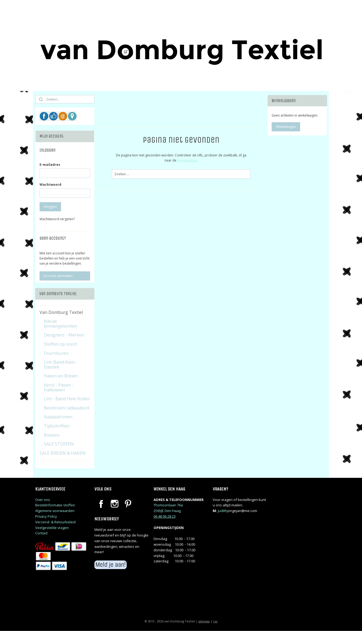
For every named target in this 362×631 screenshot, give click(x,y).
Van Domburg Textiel (61, 312)
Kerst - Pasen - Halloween (58, 387)
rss (215, 621)
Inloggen (50, 206)
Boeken (51, 435)
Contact (41, 533)
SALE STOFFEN (59, 444)
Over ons (42, 499)
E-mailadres (50, 164)
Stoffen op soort (60, 344)
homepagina (187, 160)
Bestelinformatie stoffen (55, 505)
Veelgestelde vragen (52, 527)
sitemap (204, 621)
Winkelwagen (286, 126)
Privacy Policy (46, 516)
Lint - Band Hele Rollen (67, 399)
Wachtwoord (50, 184)
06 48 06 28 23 (165, 516)
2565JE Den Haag (167, 510)
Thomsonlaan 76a (168, 505)
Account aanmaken (58, 276)
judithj (223, 510)
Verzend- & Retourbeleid (55, 522)
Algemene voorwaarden (54, 510)
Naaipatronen (58, 417)
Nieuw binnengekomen (60, 323)
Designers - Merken (64, 335)
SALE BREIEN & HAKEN (63, 453)
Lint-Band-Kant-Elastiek (60, 364)
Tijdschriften (56, 426)
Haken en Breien (61, 376)
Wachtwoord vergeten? (57, 219)
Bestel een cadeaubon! (66, 408)
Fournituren (56, 353)
